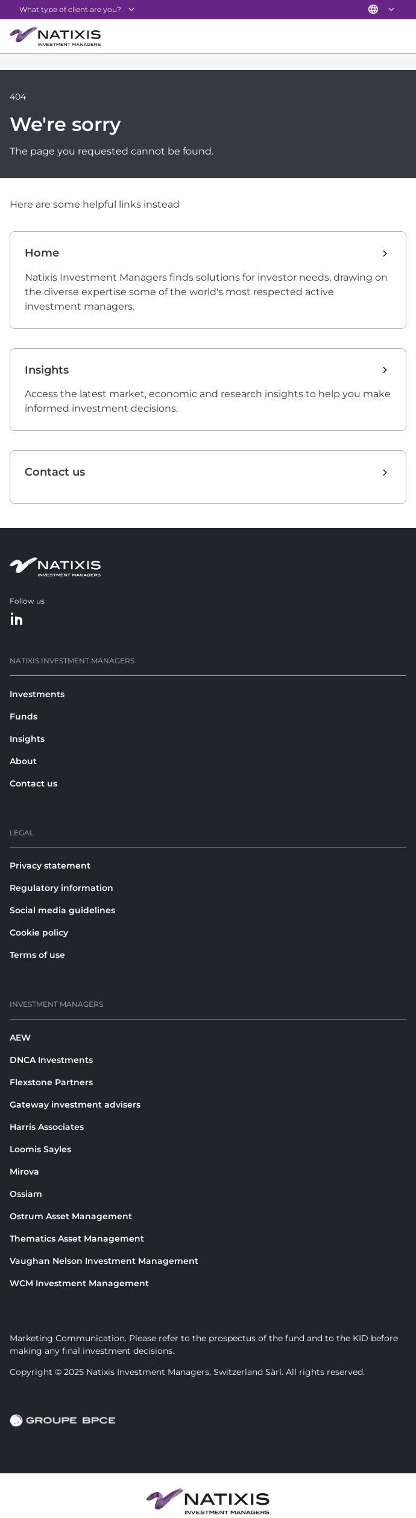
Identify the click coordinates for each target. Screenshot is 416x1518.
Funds (23, 716)
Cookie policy (39, 932)
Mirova (24, 1171)
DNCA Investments (51, 1059)
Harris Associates (47, 1126)
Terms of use (37, 954)
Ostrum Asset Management (71, 1216)
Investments (37, 694)
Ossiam (26, 1193)
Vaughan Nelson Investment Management (104, 1260)
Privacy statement (50, 865)
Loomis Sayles (40, 1149)
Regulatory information (61, 887)
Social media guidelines (62, 910)
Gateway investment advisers (75, 1104)
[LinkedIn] (17, 619)
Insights (27, 738)
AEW (20, 1037)
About (23, 761)
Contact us (33, 783)
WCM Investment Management (79, 1283)
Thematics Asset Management (77, 1238)
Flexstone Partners (51, 1082)
